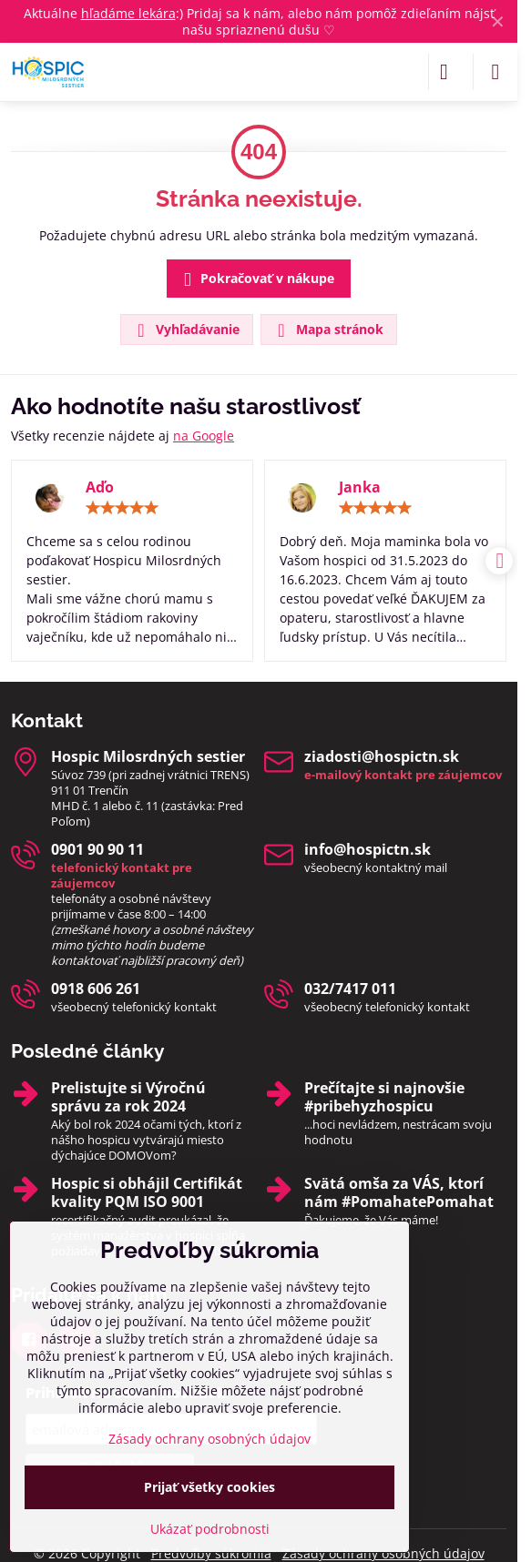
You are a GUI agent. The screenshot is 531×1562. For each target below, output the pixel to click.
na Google (203, 435)
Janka (360, 487)
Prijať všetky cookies (209, 1487)
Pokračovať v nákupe (256, 279)
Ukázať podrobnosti (210, 1528)
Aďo (100, 487)
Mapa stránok (327, 330)
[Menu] (495, 72)
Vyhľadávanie (186, 330)
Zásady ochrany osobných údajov (209, 1438)
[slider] (122, 508)
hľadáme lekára (128, 13)
